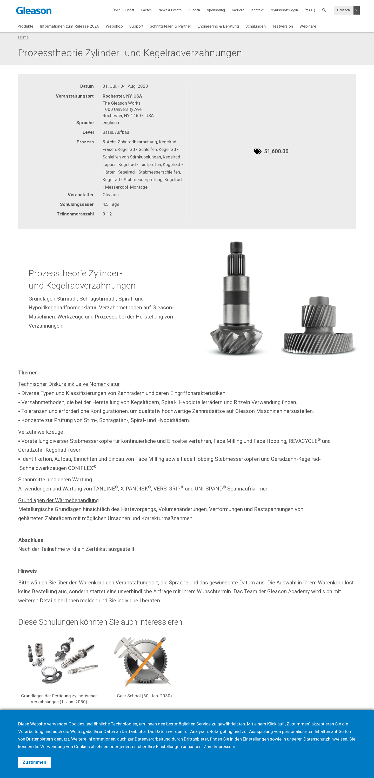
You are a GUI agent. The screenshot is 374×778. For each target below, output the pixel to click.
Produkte (25, 26)
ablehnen (99, 746)
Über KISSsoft (123, 10)
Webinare (307, 26)
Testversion (282, 26)
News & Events (170, 10)
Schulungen (255, 26)
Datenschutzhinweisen (326, 739)
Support (136, 26)
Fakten (146, 10)
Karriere (238, 10)
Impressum (225, 746)
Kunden (194, 10)
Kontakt (257, 10)
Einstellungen (169, 746)
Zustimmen (34, 762)
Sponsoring (216, 10)
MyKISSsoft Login (284, 10)
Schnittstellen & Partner (170, 26)
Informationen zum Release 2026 (69, 26)
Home (23, 37)
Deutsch (343, 10)
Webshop (114, 26)
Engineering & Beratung (218, 26)
